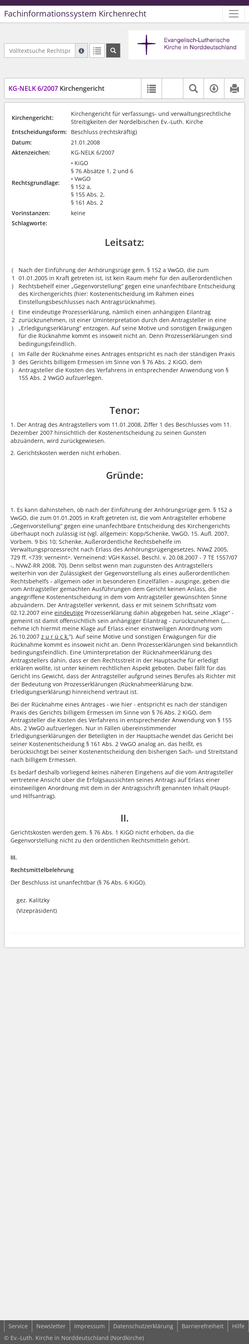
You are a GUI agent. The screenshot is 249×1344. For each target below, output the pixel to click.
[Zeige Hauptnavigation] (233, 14)
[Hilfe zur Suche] (81, 50)
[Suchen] (113, 50)
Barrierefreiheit (203, 1326)
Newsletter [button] (51, 1326)
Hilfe (238, 1326)
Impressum (89, 1326)
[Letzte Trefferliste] (97, 50)
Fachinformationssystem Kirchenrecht (75, 13)
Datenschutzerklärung (143, 1326)
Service (18, 1326)
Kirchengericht (56, 88)
